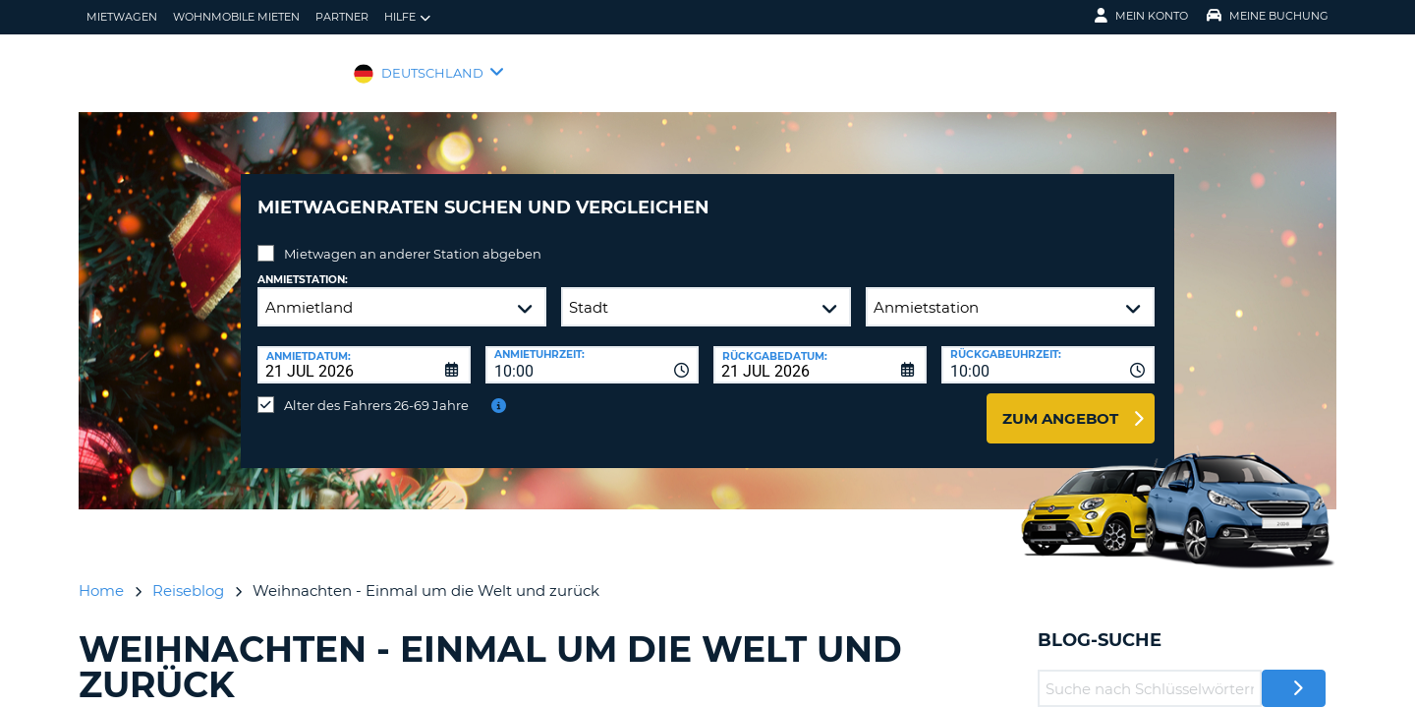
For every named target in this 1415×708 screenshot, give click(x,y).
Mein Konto (1141, 16)
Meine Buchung (1268, 16)
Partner (341, 17)
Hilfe (407, 17)
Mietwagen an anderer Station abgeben (412, 239)
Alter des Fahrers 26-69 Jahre (376, 390)
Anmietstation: (302, 265)
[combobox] (592, 350)
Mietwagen (121, 17)
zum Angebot (1060, 403)
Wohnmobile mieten (236, 17)
